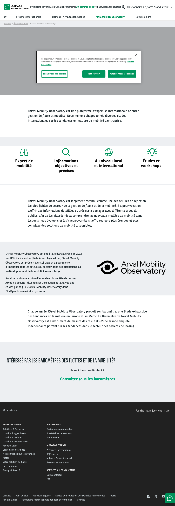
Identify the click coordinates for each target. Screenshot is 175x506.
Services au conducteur (108, 6)
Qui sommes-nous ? (85, 6)
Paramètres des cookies (54, 74)
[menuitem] (146, 7)
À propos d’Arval (21, 23)
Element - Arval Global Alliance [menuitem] (68, 17)
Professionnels (37, 6)
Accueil (7, 23)
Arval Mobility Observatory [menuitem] (110, 17)
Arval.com (12, 410)
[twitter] (156, 497)
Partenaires (70, 6)
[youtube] (163, 497)
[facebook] (148, 497)
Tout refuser (94, 74)
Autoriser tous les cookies (122, 74)
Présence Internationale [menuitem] (28, 17)
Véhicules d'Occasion (54, 6)
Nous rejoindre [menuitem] (143, 17)
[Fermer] (136, 54)
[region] (88, 67)
